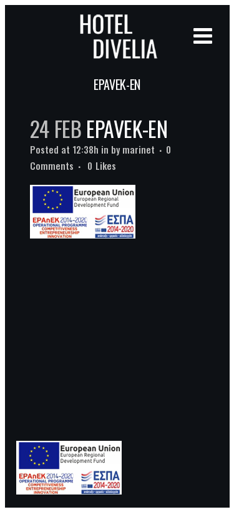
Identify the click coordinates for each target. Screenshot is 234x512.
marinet (138, 149)
